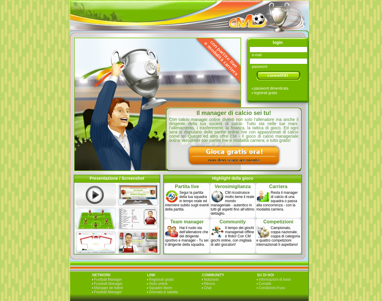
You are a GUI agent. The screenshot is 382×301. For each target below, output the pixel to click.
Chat (207, 288)
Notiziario (211, 279)
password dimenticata (271, 88)
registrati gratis (265, 93)
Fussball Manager (108, 284)
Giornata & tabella (163, 292)
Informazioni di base (275, 279)
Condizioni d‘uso (272, 288)
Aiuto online (158, 284)
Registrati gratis (161, 279)
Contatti (265, 284)
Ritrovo (209, 284)
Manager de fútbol (108, 288)
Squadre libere (160, 288)
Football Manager (108, 279)
